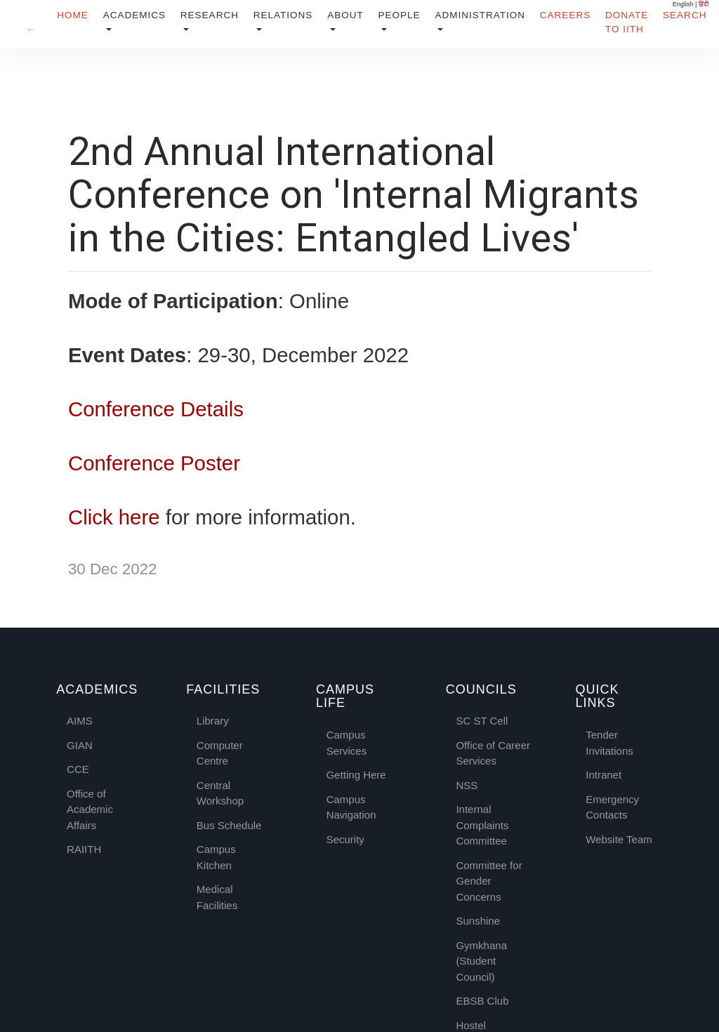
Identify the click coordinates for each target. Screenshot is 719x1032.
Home (72, 15)
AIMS (80, 720)
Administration (480, 15)
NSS (466, 784)
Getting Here (356, 774)
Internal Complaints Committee (482, 824)
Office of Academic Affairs (90, 809)
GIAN (80, 744)
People (399, 15)
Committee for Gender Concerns (489, 880)
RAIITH (84, 848)
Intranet (603, 774)
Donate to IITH (626, 22)
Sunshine (478, 920)
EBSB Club (482, 1000)
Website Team (619, 838)
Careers (565, 15)
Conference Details (156, 408)
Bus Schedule (229, 825)
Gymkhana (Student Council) (481, 960)
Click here (114, 516)
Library (213, 720)
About (345, 15)
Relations (283, 15)
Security (345, 838)
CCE (78, 768)
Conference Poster (154, 462)
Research (209, 15)
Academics (134, 15)
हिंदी (703, 4)
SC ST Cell (482, 720)
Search (684, 15)
